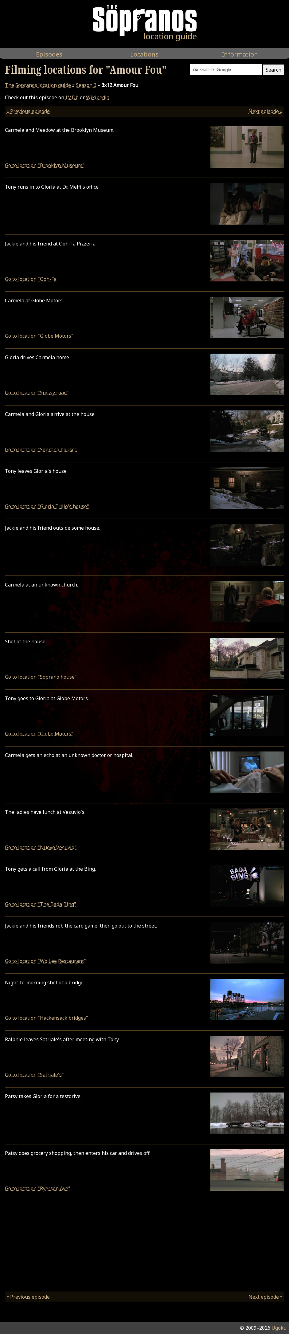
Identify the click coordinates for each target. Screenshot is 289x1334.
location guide (38, 85)
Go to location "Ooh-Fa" (32, 279)
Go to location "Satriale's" (34, 1074)
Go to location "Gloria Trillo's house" (47, 506)
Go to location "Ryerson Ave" (37, 1188)
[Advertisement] (144, 1244)
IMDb (72, 97)
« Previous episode (28, 111)
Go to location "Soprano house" (41, 449)
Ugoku (279, 1327)
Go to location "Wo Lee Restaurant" (45, 961)
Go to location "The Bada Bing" (40, 904)
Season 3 (86, 85)
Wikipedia (97, 97)
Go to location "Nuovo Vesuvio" (40, 847)
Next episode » (265, 111)
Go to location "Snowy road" (37, 392)
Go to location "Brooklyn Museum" (44, 165)
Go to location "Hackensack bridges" (46, 1017)
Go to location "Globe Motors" (39, 335)
